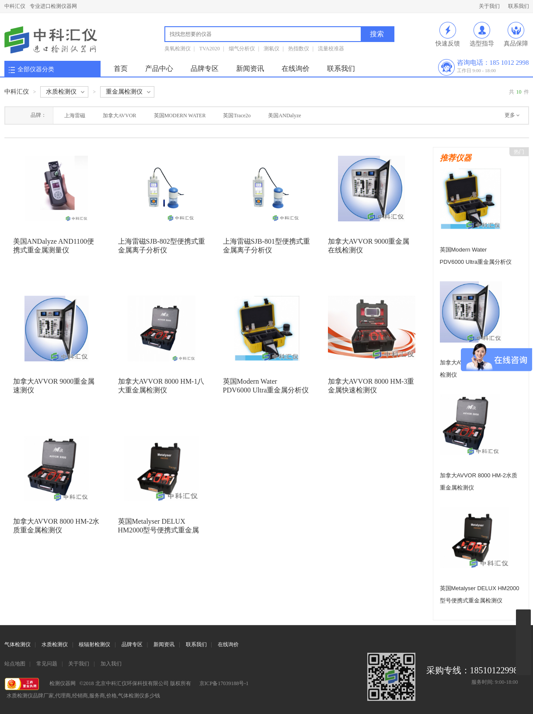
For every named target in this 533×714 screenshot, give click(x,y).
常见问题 (46, 664)
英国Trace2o (237, 115)
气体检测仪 (17, 644)
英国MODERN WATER (180, 115)
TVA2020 (209, 49)
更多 (510, 115)
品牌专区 (205, 68)
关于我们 (489, 6)
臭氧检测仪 (177, 49)
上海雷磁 (74, 115)
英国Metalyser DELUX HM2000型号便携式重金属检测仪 (158, 530)
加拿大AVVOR (119, 115)
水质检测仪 (55, 644)
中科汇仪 (14, 6)
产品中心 (159, 68)
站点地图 (14, 664)
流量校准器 (331, 49)
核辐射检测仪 (94, 644)
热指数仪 (298, 49)
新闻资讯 (250, 68)
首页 (121, 68)
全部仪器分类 (35, 69)
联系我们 (518, 6)
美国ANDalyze (284, 115)
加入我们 (111, 664)
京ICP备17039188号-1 (224, 683)
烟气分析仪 (242, 49)
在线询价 (296, 68)
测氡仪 (271, 49)
